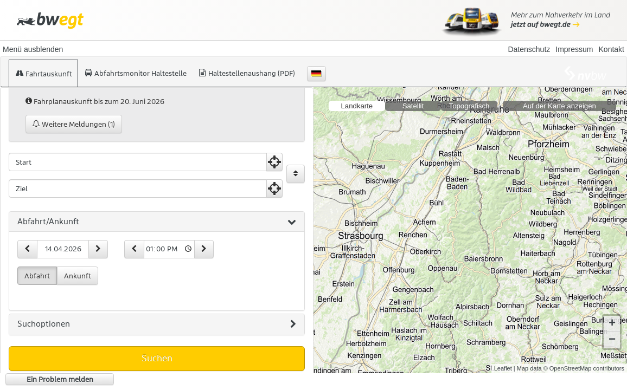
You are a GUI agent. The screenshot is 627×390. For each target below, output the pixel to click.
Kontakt (611, 49)
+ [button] (612, 324)
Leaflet (503, 368)
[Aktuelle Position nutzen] (274, 162)
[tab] (156, 222)
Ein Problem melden (60, 379)
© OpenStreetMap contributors (583, 368)
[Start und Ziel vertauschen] (295, 174)
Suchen (157, 358)
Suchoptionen (156, 324)
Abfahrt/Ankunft (156, 222)
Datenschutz (529, 49)
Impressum (574, 49)
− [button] (612, 340)
